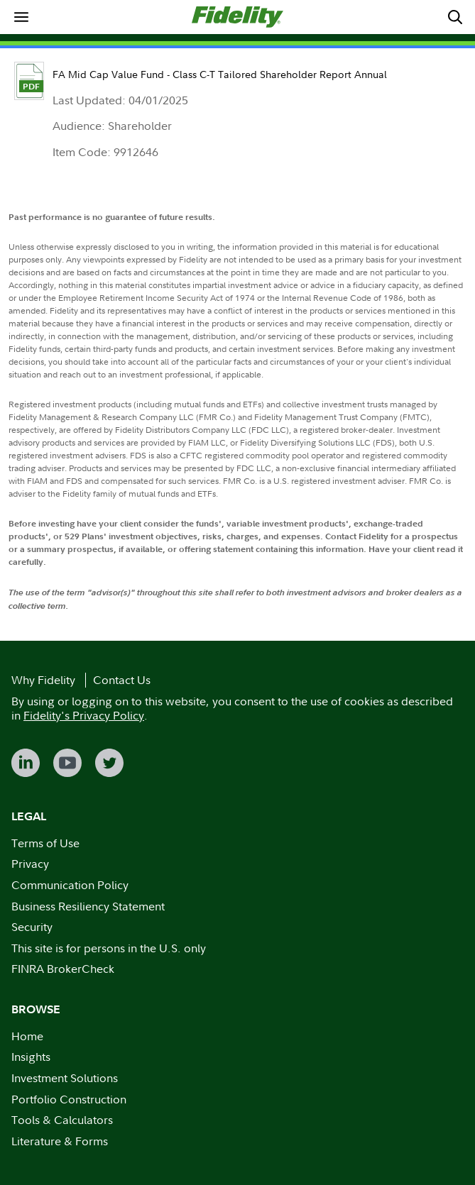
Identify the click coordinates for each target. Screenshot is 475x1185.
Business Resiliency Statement (88, 906)
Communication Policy (70, 885)
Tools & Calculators (62, 1120)
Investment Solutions (64, 1078)
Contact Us (122, 680)
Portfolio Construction (68, 1099)
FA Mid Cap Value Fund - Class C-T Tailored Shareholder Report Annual (220, 74)
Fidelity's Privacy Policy (83, 715)
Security (32, 927)
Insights (30, 1056)
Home (27, 1036)
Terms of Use (45, 843)
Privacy (30, 863)
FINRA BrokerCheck (62, 968)
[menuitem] (21, 16)
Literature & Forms (59, 1141)
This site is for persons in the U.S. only (108, 948)
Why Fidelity (43, 680)
